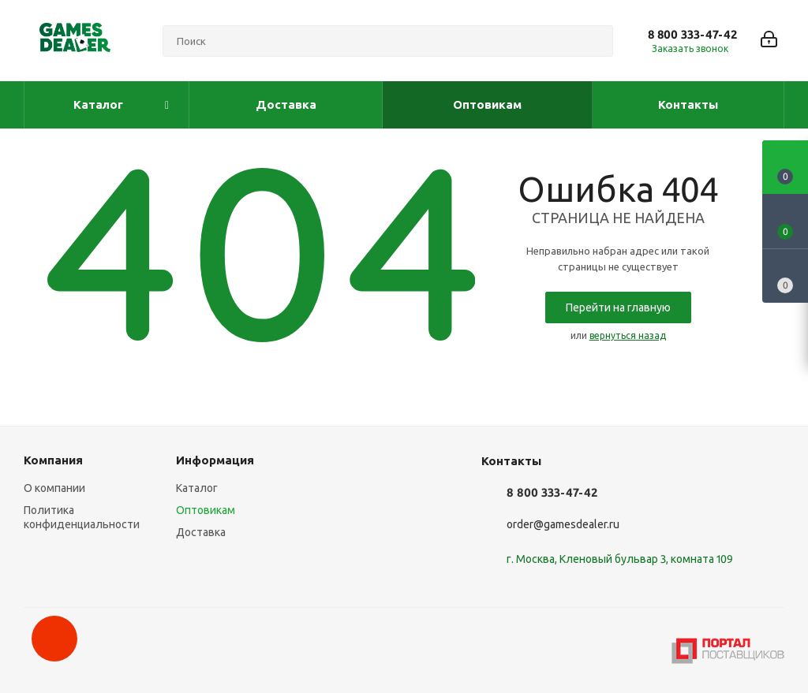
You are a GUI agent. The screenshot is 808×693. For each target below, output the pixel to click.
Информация (215, 460)
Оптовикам (205, 510)
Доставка (201, 532)
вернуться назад (627, 335)
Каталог (197, 488)
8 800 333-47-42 (692, 34)
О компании (54, 488)
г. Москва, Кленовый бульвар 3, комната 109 (620, 559)
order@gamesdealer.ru (563, 524)
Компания (53, 460)
